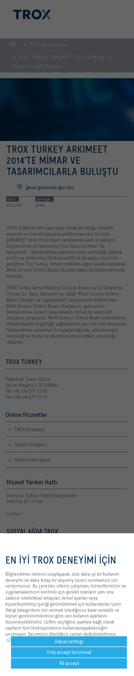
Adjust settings (69, 641)
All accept (69, 663)
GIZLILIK (14, 640)
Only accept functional (69, 652)
